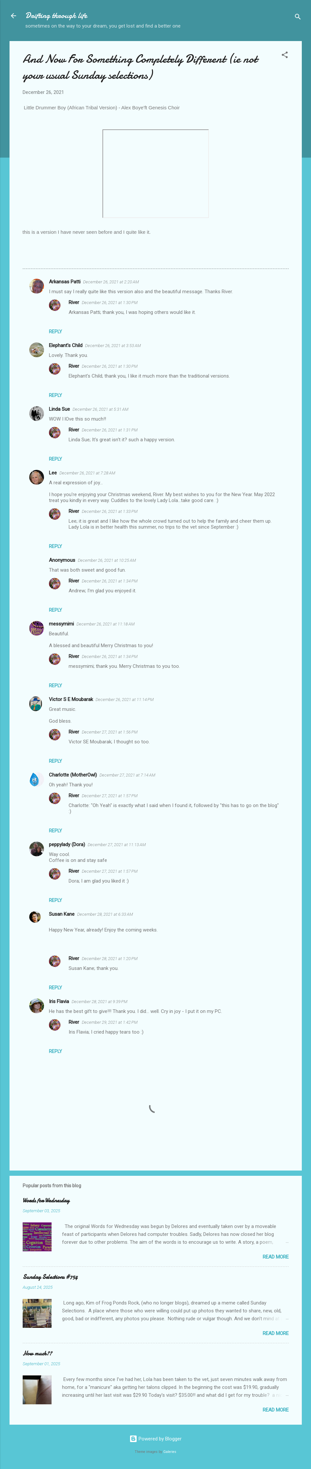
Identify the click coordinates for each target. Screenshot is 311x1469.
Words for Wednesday (46, 1200)
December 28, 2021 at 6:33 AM (105, 914)
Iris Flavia (59, 1001)
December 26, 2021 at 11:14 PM (125, 699)
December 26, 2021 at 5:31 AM (100, 409)
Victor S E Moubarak (71, 699)
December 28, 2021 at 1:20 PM (110, 958)
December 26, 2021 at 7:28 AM (87, 473)
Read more (276, 1257)
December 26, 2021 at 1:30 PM (110, 302)
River (74, 302)
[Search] (298, 18)
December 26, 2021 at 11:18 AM (106, 624)
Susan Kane (62, 914)
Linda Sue (59, 409)
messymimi (61, 624)
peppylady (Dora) (67, 844)
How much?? (37, 1353)
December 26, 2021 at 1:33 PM (110, 511)
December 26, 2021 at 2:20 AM (111, 281)
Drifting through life (56, 15)
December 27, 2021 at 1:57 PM (110, 795)
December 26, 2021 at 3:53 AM (113, 345)
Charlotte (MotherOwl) (73, 775)
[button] (285, 56)
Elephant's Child (65, 345)
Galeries (169, 1452)
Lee (53, 473)
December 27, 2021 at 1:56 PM (110, 732)
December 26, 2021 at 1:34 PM (110, 581)
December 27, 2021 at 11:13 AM (117, 844)
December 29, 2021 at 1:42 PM (110, 1022)
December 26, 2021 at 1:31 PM (110, 430)
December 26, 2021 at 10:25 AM (107, 560)
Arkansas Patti (64, 282)
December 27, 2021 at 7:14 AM (127, 775)
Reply (55, 331)
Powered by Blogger (155, 1439)
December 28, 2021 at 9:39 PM (99, 1001)
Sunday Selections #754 (50, 1277)
